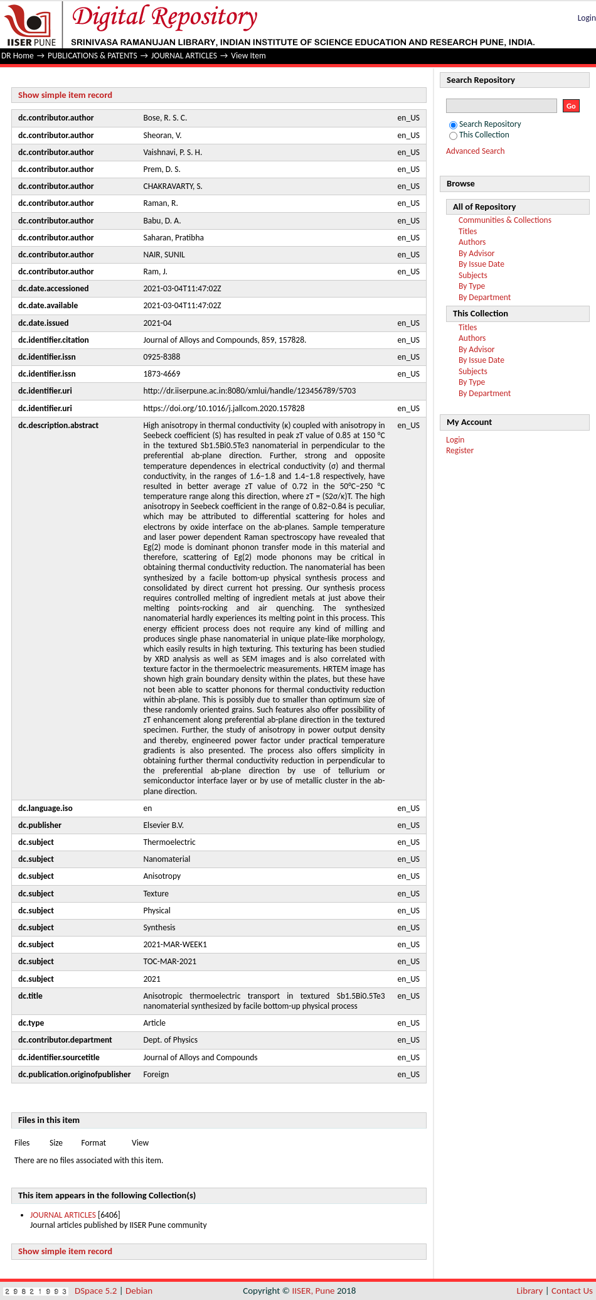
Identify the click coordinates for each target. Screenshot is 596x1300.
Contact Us (572, 1290)
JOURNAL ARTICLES (184, 55)
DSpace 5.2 (97, 1290)
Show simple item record (65, 94)
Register (460, 450)
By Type (472, 286)
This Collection (479, 134)
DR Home (17, 55)
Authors (472, 242)
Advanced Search (475, 151)
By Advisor (477, 253)
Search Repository (485, 124)
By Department (485, 297)
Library (530, 1290)
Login (587, 18)
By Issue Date (481, 264)
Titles (468, 231)
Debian (138, 1290)
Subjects (473, 275)
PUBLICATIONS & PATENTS (92, 55)
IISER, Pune (313, 1290)
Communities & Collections (505, 220)
